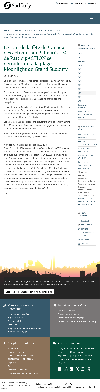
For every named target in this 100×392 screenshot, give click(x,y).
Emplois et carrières (16, 352)
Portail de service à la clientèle (80, 348)
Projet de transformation (68, 314)
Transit (11, 366)
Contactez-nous (79, 3)
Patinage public (15, 321)
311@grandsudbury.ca (76, 352)
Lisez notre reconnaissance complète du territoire (27, 291)
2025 (80, 57)
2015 (80, 101)
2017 (59, 30)
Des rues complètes (66, 310)
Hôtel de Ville (20, 30)
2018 (80, 89)
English (93, 3)
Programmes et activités (18, 314)
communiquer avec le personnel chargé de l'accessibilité (86, 201)
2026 (80, 53)
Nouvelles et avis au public (41, 30)
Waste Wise (13, 348)
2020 (80, 81)
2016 (80, 97)
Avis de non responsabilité (49, 387)
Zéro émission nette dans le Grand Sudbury (77, 321)
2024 (80, 65)
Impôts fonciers (15, 362)
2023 (80, 69)
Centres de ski (14, 324)
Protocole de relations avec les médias (85, 115)
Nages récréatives (15, 317)
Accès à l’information (69, 384)
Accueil (7, 30)
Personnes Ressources (82, 106)
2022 (80, 73)
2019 (80, 85)
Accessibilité (63, 3)
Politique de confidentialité (47, 384)
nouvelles (82, 61)
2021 (80, 77)
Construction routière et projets (71, 317)
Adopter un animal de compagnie (23, 373)
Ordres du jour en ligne (18, 369)
